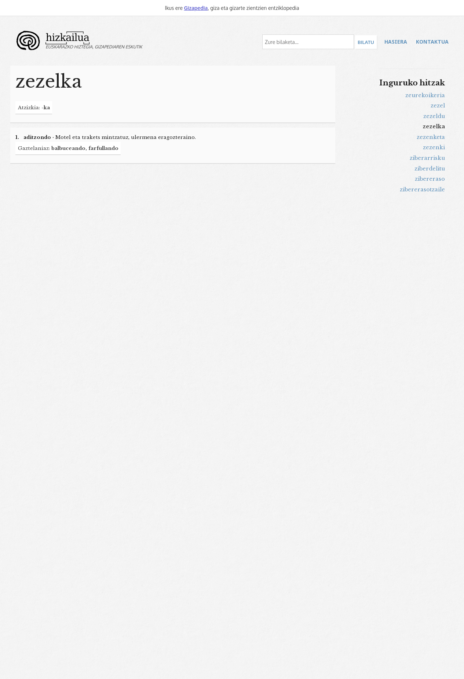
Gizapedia (196, 8)
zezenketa (431, 137)
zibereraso (430, 179)
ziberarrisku (427, 158)
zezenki (434, 147)
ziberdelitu (429, 168)
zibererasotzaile (422, 189)
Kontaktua (432, 41)
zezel (438, 105)
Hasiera (395, 41)
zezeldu (434, 116)
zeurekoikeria (425, 95)
